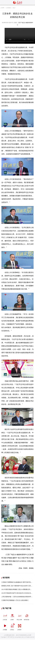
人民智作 (19, 626)
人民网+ (12, 616)
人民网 (2, 7)
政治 (14, 7)
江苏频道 (8, 7)
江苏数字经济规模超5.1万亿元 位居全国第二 (15, 600)
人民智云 (12, 626)
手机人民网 (19, 616)
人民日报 (5, 616)
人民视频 (5, 626)
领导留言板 (27, 616)
